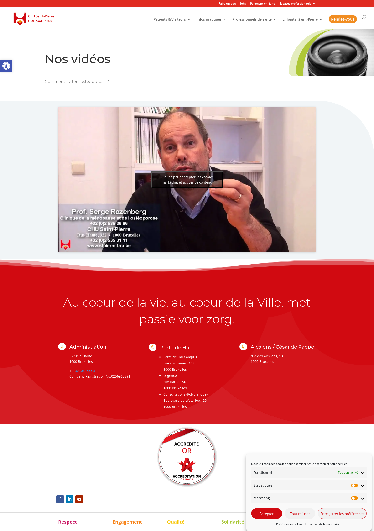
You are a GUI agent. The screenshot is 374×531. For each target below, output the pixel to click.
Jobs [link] (243, 3)
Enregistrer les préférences (342, 513)
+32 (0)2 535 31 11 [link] (87, 370)
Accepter (267, 513)
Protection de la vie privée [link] (322, 524)
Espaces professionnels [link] (295, 3)
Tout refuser (300, 513)
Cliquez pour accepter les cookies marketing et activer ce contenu (187, 180)
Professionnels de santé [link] (252, 19)
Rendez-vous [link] (342, 19)
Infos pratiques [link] (209, 19)
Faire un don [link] (227, 3)
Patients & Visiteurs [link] (170, 19)
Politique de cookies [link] (289, 524)
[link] (6, 66)
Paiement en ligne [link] (262, 3)
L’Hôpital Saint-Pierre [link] (300, 19)
